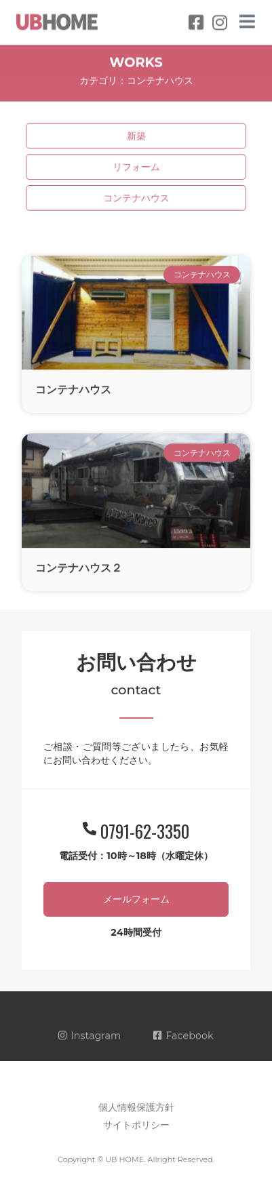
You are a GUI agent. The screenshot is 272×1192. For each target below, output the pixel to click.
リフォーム (136, 167)
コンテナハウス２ (78, 578)
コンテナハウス (136, 197)
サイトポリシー (136, 1125)
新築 (136, 136)
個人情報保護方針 (136, 1107)
